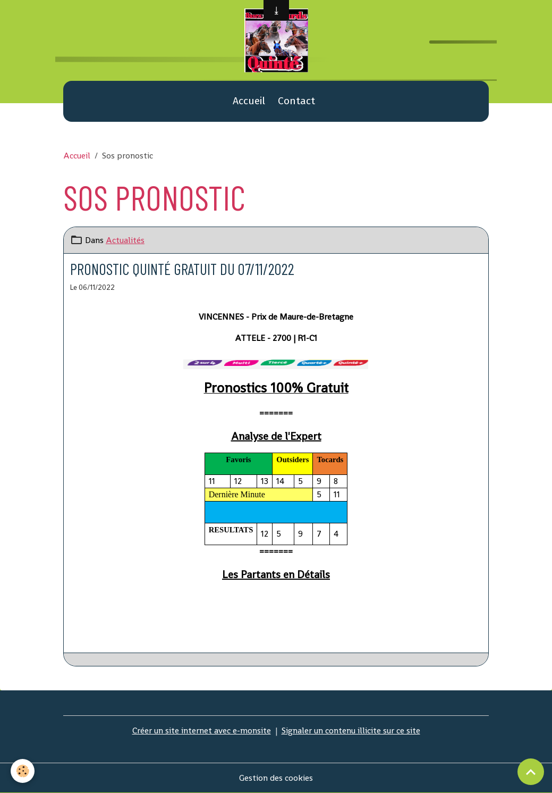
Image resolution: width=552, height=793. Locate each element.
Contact (296, 101)
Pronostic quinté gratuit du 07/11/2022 (182, 269)
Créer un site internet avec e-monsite (201, 730)
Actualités (125, 240)
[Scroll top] (530, 771)
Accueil (249, 101)
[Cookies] (23, 771)
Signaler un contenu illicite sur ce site (351, 730)
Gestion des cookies (276, 777)
